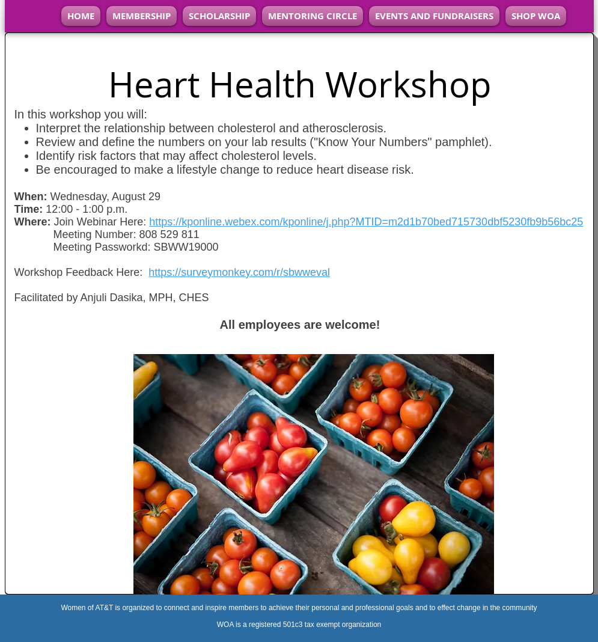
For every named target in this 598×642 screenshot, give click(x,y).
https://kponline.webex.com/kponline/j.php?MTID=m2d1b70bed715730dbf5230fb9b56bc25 (366, 222)
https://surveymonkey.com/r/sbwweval (239, 272)
